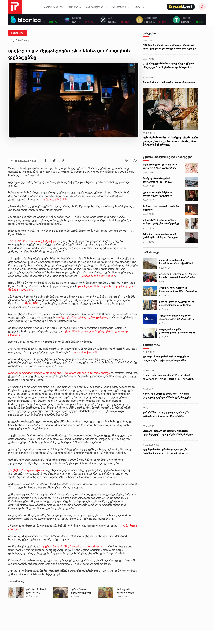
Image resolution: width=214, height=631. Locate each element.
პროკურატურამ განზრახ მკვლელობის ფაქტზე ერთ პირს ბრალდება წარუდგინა (177, 289)
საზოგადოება (96, 7)
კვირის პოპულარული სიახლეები (168, 157)
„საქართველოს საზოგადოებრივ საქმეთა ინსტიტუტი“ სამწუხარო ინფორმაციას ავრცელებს (168, 65)
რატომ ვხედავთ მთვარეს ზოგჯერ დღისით (169, 82)
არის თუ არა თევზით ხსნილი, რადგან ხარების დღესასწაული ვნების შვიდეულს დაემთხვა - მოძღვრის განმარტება (126, 591)
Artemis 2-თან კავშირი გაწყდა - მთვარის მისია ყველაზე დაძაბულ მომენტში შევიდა (169, 46)
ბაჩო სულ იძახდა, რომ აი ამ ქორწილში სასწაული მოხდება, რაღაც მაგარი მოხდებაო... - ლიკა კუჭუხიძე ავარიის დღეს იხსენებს (161, 235)
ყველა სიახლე (53, 7)
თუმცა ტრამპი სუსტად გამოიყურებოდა (83, 317)
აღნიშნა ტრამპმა (86, 352)
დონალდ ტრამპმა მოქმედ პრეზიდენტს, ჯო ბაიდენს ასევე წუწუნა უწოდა (59, 373)
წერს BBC (32, 303)
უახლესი (149, 33)
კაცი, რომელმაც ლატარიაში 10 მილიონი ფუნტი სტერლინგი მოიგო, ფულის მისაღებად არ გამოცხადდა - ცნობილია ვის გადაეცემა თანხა (160, 166)
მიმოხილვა (18, 32)
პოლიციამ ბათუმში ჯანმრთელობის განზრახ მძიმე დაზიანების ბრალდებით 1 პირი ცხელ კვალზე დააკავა (177, 331)
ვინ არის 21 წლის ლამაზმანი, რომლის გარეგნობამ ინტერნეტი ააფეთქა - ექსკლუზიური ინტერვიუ (36, 591)
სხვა (139, 7)
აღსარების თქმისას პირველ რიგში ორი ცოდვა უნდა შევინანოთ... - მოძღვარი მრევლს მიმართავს (170, 141)
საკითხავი (121, 7)
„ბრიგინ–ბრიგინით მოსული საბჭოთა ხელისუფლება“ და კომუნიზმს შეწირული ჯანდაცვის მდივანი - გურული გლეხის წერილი (168, 432)
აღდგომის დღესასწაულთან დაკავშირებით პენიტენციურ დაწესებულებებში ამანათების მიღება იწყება (177, 317)
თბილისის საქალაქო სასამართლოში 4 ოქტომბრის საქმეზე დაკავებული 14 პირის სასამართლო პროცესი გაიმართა (178, 262)
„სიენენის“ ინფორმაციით (26, 470)
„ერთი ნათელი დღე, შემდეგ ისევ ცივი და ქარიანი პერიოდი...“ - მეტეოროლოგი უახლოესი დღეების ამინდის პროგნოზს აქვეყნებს (82, 591)
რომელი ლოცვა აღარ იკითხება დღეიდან (161, 208)
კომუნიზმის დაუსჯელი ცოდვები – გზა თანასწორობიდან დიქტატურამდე (166, 414)
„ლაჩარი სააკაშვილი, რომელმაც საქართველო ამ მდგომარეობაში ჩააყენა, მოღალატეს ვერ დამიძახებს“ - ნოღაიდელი (178, 275)
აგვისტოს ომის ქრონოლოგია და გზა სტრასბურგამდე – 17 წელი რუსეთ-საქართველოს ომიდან (165, 451)
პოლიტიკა (74, 7)
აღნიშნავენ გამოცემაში (98, 275)
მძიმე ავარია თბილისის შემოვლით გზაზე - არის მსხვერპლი (156, 180)
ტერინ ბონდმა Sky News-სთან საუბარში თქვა (74, 546)
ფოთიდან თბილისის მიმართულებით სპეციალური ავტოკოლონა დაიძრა (166, 358)
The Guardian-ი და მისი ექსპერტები (32, 241)
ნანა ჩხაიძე (20, 40)
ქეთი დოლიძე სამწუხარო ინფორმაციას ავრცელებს (157, 194)
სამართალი (151, 252)
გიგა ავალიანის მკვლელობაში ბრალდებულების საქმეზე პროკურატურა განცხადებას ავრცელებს (176, 303)
